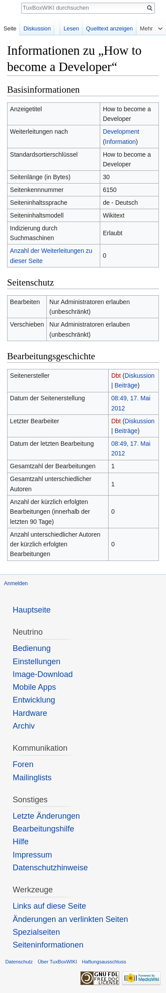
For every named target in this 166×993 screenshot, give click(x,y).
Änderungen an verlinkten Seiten (70, 919)
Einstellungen (36, 661)
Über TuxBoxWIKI (57, 961)
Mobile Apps (34, 687)
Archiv (24, 726)
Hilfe (21, 841)
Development (121, 131)
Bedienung (32, 648)
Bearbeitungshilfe (43, 828)
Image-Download (43, 674)
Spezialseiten (36, 932)
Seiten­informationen (48, 944)
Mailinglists (32, 777)
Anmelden (16, 583)
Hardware (30, 713)
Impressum (32, 854)
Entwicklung (34, 700)
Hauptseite (32, 610)
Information (120, 141)
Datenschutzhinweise (50, 867)
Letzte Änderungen (46, 816)
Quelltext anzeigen (109, 28)
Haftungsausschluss (104, 961)
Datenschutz (19, 961)
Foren (23, 764)
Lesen (71, 28)
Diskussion (139, 375)
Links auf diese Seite (49, 906)
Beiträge (125, 385)
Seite (10, 28)
